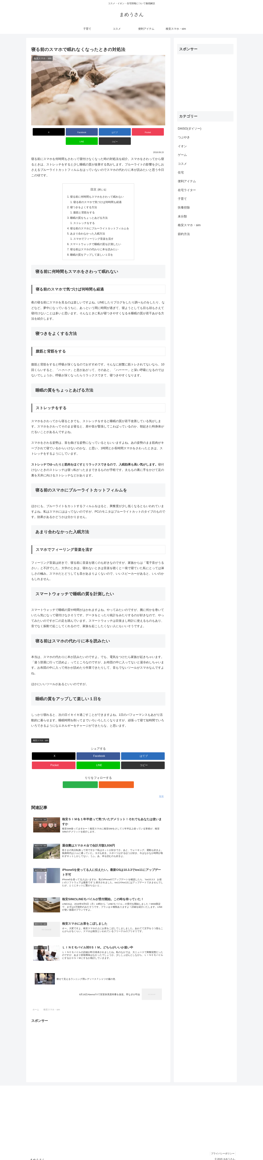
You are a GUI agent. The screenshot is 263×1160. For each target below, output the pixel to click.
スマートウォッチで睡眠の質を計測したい (95, 236)
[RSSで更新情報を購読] (102, 777)
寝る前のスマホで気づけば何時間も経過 (97, 193)
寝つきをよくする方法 (83, 198)
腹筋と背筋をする (84, 204)
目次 (93, 180)
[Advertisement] (98, 1043)
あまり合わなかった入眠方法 (87, 225)
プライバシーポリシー (222, 1149)
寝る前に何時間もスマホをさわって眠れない (97, 187)
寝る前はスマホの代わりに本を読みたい (94, 242)
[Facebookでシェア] (64, 132)
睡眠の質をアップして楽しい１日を (91, 247)
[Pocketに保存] (109, 132)
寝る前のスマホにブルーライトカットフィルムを (99, 220)
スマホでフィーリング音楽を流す (93, 231)
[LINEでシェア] (132, 132)
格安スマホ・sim (40, 733)
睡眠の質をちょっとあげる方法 (89, 209)
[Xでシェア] (42, 132)
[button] (154, 132)
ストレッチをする (84, 214)
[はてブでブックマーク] (87, 132)
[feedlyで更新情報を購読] (94, 777)
